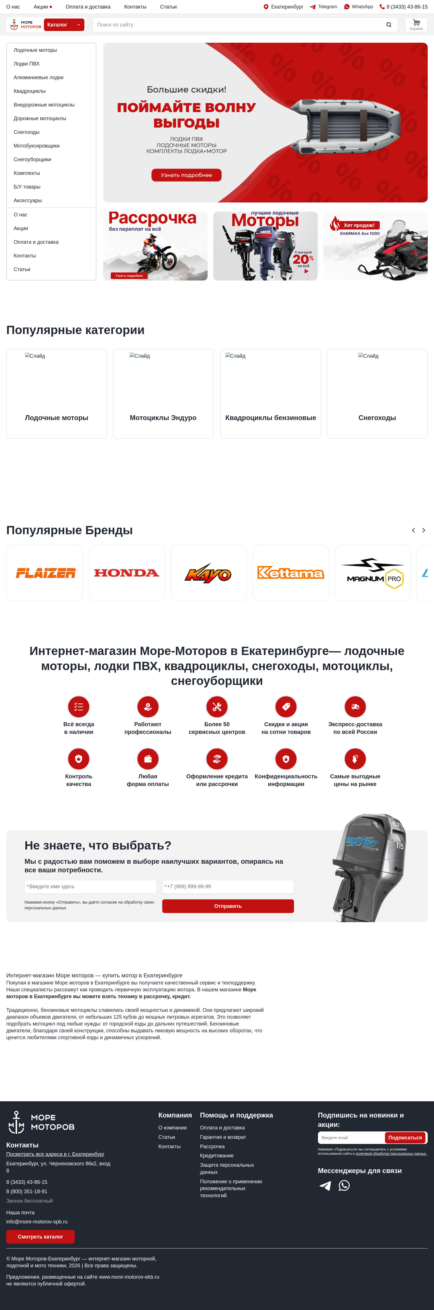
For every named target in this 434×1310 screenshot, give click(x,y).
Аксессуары (28, 200)
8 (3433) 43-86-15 (26, 1182)
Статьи (168, 7)
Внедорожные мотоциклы (44, 105)
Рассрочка (212, 1146)
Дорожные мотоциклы (40, 118)
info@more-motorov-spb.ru (37, 1222)
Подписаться (405, 1138)
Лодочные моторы (35, 50)
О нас (13, 7)
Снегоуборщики (32, 159)
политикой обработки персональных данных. (391, 1154)
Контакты (135, 7)
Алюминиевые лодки (39, 77)
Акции (43, 7)
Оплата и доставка (88, 7)
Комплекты (27, 173)
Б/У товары (27, 187)
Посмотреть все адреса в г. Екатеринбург (55, 1154)
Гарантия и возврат (223, 1137)
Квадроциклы (30, 91)
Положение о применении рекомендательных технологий (231, 1189)
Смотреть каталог (40, 1237)
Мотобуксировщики (37, 146)
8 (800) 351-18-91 (26, 1191)
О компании (173, 1128)
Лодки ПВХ (27, 64)
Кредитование (217, 1155)
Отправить (228, 906)
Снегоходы (27, 132)
